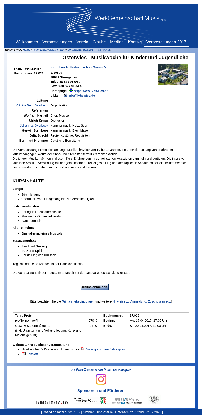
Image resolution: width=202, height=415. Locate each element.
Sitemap (89, 412)
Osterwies (104, 49)
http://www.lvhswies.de (91, 91)
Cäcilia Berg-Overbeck (32, 105)
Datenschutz (124, 412)
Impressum (105, 412)
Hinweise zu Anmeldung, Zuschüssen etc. (141, 301)
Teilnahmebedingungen (78, 301)
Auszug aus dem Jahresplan (105, 349)
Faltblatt (32, 354)
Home (26, 49)
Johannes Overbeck (34, 125)
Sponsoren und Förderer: (101, 390)
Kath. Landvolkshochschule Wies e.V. (78, 67)
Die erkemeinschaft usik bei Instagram (101, 376)
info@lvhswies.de (81, 95)
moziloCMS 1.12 (68, 412)
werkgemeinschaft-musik (48, 49)
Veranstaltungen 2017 (81, 49)
